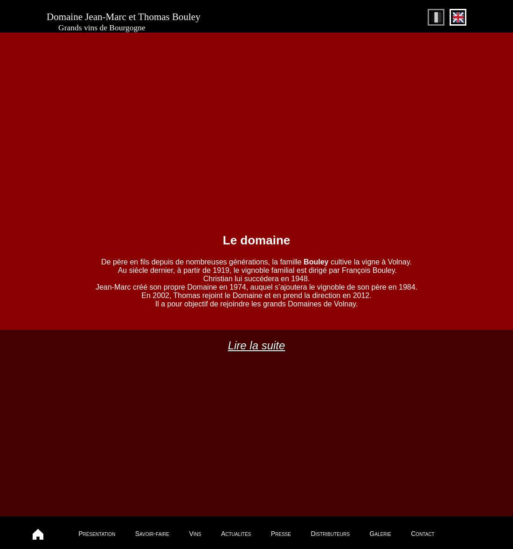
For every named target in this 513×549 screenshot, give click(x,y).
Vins (195, 533)
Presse (281, 533)
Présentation (96, 533)
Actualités (236, 533)
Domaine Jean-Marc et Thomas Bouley (124, 22)
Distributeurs (330, 533)
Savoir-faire (152, 533)
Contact (422, 533)
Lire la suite (256, 345)
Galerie (380, 533)
